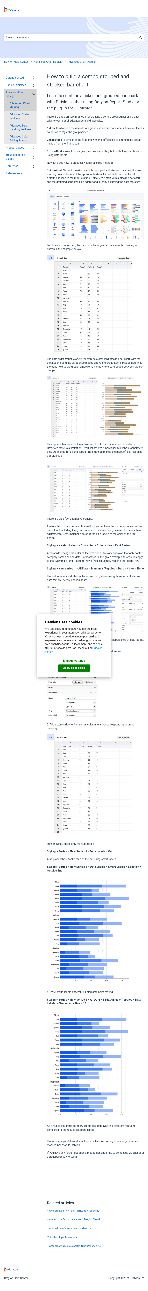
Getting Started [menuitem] (15, 77)
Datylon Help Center (16, 61)
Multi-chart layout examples (62, 1237)
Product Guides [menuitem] (15, 147)
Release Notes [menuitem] (15, 173)
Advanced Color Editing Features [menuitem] (19, 138)
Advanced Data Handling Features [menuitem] (20, 127)
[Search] (140, 37)
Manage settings (74, 660)
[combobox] (70, 37)
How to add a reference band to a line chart (70, 1228)
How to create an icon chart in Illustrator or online (73, 1210)
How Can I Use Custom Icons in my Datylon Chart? (73, 1219)
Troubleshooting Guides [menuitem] (15, 156)
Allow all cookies (74, 667)
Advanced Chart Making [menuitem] (20, 105)
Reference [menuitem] (12, 166)
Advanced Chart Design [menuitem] (15, 94)
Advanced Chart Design (48, 61)
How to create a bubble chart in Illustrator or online (74, 1246)
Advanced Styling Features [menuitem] (20, 116)
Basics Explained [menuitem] (16, 85)
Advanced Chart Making (82, 61)
